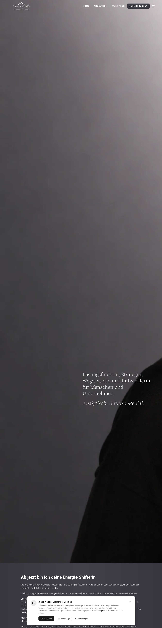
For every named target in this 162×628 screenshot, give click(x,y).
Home (86, 6)
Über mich (118, 6)
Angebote (101, 6)
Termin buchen (138, 6)
